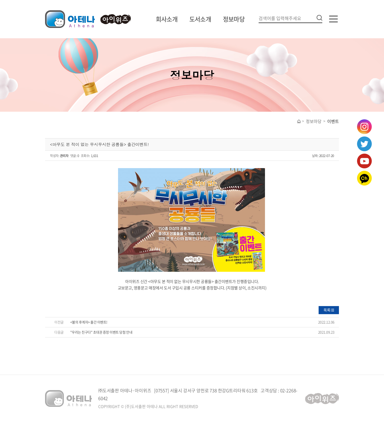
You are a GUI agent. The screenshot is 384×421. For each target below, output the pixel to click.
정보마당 (234, 19)
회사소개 (167, 19)
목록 (327, 310)
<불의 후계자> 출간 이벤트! (89, 322)
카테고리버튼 (333, 19)
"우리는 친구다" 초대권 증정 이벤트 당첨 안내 (101, 332)
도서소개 (200, 19)
